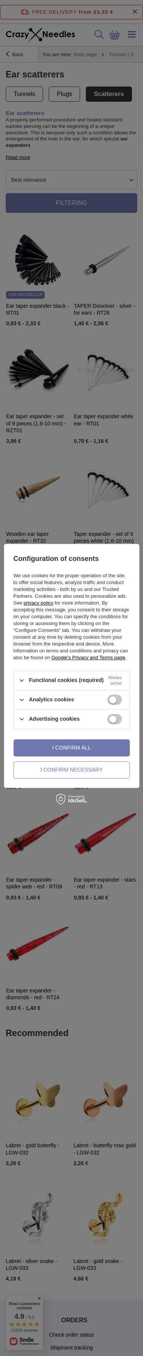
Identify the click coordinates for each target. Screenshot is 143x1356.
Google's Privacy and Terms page (88, 657)
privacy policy (38, 603)
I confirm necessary (71, 770)
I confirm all (71, 748)
